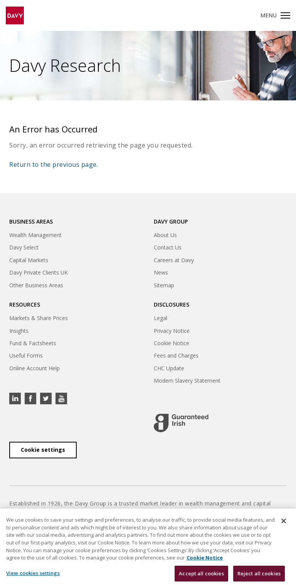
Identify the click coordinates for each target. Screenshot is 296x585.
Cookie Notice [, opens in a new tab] (205, 561)
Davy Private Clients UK (38, 272)
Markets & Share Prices (38, 318)
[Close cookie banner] (283, 524)
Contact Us (168, 247)
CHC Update (169, 368)
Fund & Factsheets (32, 343)
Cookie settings (43, 449)
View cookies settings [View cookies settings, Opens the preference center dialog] (33, 576)
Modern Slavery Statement (187, 380)
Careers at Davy (174, 260)
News (161, 272)
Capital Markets (28, 260)
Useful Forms (26, 355)
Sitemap (164, 285)
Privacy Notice (172, 330)
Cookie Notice (171, 343)
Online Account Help (34, 368)
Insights (19, 330)
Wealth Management (35, 235)
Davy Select (24, 247)
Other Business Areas (36, 285)
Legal (160, 318)
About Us (165, 235)
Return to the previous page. (53, 164)
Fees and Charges (176, 355)
